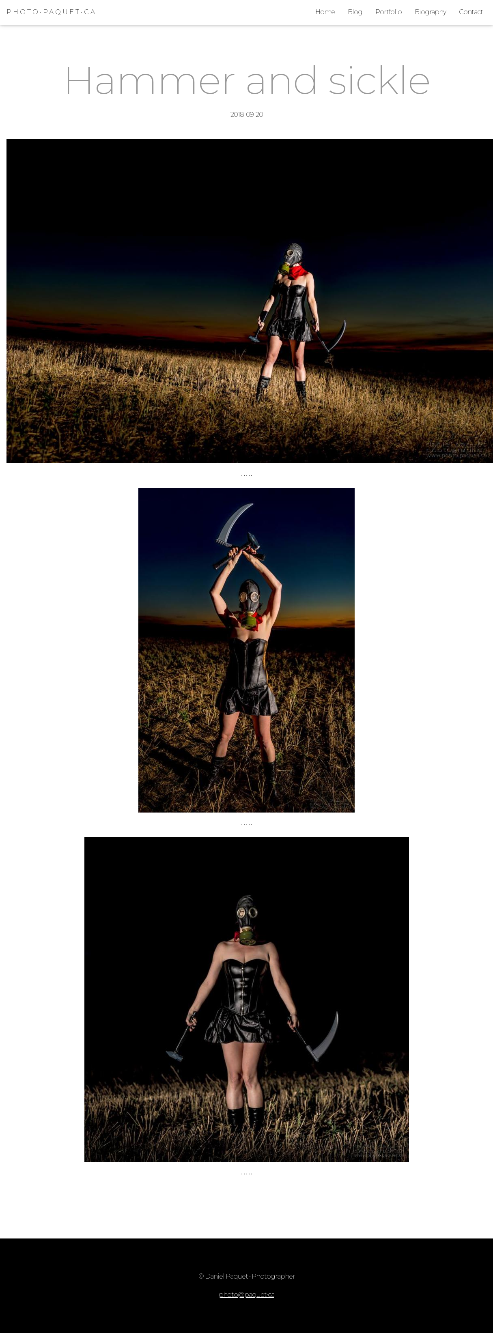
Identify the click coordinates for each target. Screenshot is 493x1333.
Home (325, 12)
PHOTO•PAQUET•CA (51, 12)
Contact (471, 12)
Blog (355, 12)
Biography (430, 12)
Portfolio (388, 12)
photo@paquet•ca (246, 1295)
